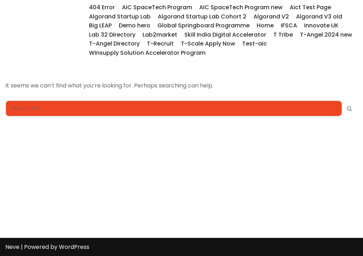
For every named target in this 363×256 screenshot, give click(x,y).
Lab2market (160, 35)
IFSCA (289, 25)
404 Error (102, 7)
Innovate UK (321, 25)
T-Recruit (160, 43)
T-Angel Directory (114, 43)
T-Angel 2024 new (326, 35)
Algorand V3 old (319, 16)
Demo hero (134, 25)
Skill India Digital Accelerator (225, 35)
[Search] (173, 108)
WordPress (74, 247)
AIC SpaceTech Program (157, 7)
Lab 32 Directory (112, 35)
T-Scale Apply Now (208, 43)
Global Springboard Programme (203, 25)
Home (265, 25)
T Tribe (283, 35)
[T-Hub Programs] (41, 30)
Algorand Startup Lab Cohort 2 (202, 16)
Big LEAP (100, 25)
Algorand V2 (271, 16)
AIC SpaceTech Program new (241, 7)
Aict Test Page (310, 7)
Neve (12, 247)
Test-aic (254, 43)
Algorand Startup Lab (120, 16)
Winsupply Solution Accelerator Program (147, 53)
